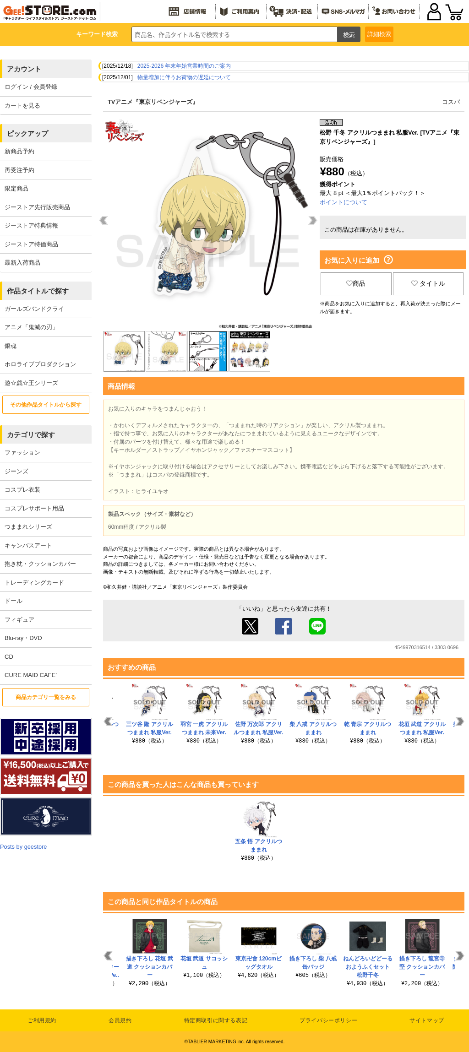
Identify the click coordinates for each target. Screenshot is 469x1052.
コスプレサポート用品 (34, 508)
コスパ (451, 101)
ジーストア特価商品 (31, 244)
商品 (355, 283)
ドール (13, 600)
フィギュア (19, 619)
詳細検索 (379, 34)
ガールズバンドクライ (34, 308)
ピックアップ (27, 133)
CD (9, 656)
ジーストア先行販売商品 (37, 207)
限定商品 (16, 188)
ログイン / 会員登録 (31, 86)
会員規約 (120, 1020)
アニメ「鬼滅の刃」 (31, 327)
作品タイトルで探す (38, 291)
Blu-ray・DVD (23, 637)
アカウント (24, 69)
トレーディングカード (34, 582)
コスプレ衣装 (22, 489)
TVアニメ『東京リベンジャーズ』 (153, 101)
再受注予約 (19, 170)
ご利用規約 (41, 1020)
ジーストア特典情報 (31, 225)
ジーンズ (16, 471)
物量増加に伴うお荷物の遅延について (184, 77)
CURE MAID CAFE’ (31, 675)
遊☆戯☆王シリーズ (31, 383)
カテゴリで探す (31, 435)
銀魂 (10, 345)
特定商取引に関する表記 (216, 1020)
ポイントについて (343, 202)
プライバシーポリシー (328, 1020)
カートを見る (22, 105)
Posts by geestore (23, 846)
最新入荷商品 (22, 262)
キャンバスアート (28, 545)
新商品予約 (19, 151)
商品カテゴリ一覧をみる (46, 697)
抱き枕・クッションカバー (40, 563)
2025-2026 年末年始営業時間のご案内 (184, 66)
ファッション (22, 452)
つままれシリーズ (28, 526)
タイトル (428, 283)
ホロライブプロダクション (40, 364)
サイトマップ (426, 1020)
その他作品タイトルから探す (46, 404)
